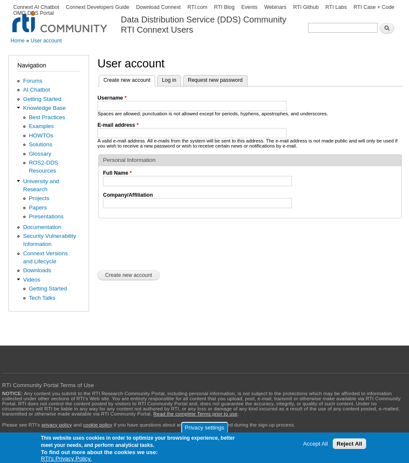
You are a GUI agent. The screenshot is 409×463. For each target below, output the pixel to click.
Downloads (37, 270)
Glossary (40, 154)
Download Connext (158, 7)
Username (112, 98)
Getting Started (42, 99)
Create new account (129, 79)
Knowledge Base (44, 108)
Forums (32, 81)
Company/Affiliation (128, 195)
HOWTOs (41, 135)
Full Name (117, 173)
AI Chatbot (36, 89)
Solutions (40, 144)
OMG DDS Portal (33, 13)
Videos (31, 279)
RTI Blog (224, 7)
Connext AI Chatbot (36, 7)
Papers (38, 207)
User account (46, 41)
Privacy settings (204, 427)
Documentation (42, 227)
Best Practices (47, 117)
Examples (41, 126)
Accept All (315, 444)
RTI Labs (336, 7)
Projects (39, 198)
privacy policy (57, 424)
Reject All (349, 444)
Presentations (46, 216)
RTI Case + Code (373, 7)
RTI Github (306, 7)
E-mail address (118, 125)
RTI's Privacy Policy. (66, 458)
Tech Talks (42, 298)
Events (249, 7)
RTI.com (197, 7)
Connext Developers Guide (97, 7)
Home (18, 41)
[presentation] (161, 243)
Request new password (215, 80)
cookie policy (97, 424)
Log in (169, 80)
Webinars (275, 7)
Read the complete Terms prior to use (195, 413)
